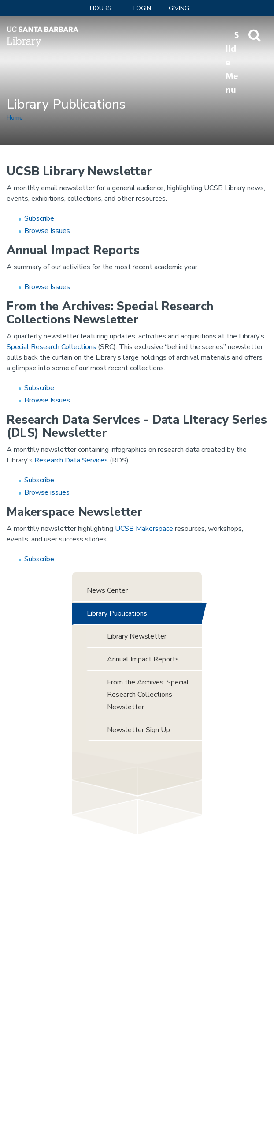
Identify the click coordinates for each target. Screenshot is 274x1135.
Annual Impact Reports (143, 659)
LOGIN (142, 8)
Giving (179, 8)
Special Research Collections (51, 347)
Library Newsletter (137, 636)
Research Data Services (71, 460)
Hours (100, 8)
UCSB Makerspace (144, 529)
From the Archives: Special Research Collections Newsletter (148, 694)
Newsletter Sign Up (138, 730)
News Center (107, 590)
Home (15, 117)
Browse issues (47, 492)
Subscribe (39, 218)
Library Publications (117, 613)
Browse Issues (47, 231)
